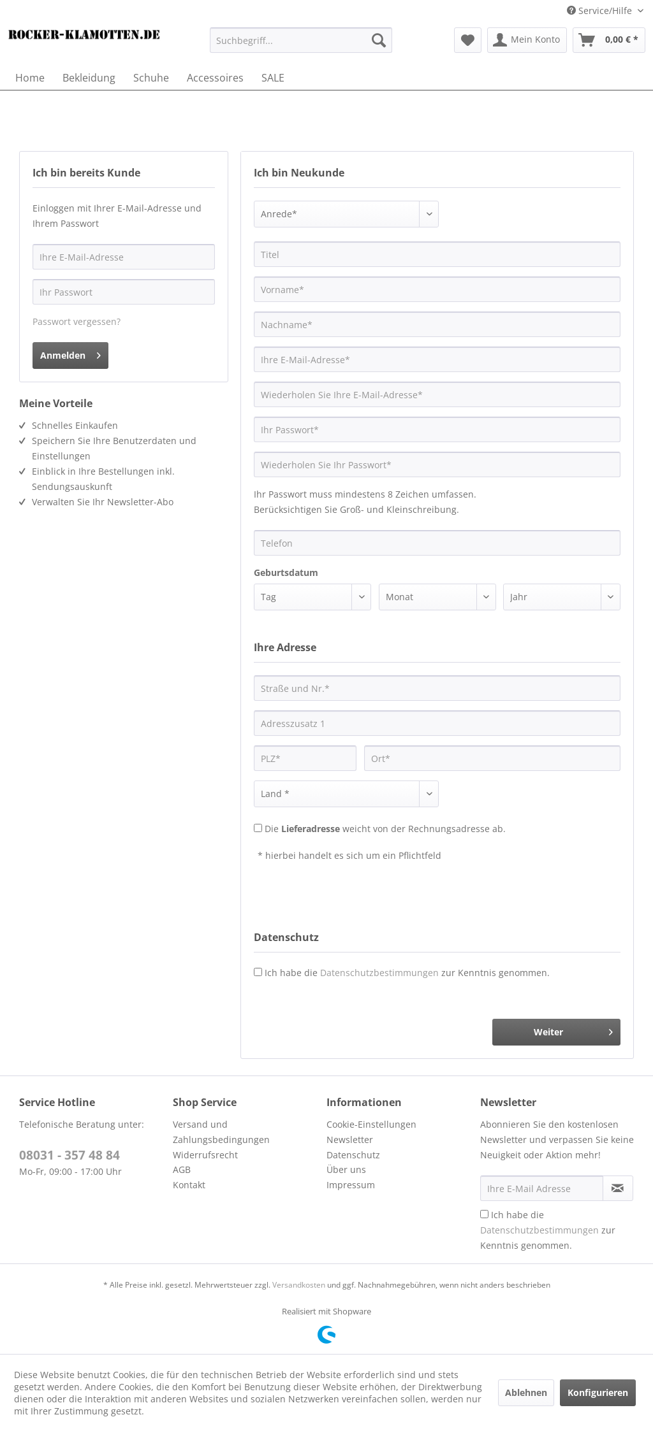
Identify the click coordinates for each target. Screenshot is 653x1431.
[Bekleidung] (89, 78)
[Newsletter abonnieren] (618, 1188)
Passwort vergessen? (77, 321)
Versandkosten (298, 1284)
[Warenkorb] (609, 40)
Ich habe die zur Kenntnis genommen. (407, 973)
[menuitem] (301, 40)
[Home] (30, 78)
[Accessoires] (215, 78)
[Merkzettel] (467, 40)
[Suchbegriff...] (301, 40)
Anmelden (70, 353)
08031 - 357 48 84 (69, 1155)
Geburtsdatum (286, 572)
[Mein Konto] (527, 40)
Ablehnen (526, 1392)
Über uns (346, 1169)
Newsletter (349, 1139)
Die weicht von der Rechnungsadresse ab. (385, 829)
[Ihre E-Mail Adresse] (541, 1188)
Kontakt (189, 1185)
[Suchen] (378, 40)
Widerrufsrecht (205, 1155)
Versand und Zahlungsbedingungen (221, 1132)
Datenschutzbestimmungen (379, 973)
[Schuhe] (151, 78)
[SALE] (273, 78)
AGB (182, 1169)
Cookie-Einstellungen (371, 1124)
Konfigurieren (598, 1392)
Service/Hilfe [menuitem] (601, 10)
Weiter (573, 1030)
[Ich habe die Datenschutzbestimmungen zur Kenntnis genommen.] (484, 1214)
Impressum (350, 1185)
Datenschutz (353, 1155)
